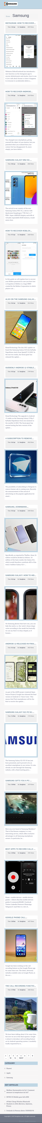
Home (8, 16)
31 (15, 1058)
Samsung (9, 1077)
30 (10, 1058)
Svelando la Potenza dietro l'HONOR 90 (20, 1110)
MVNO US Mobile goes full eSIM (17, 1097)
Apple (8, 1073)
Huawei (9, 1068)
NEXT (21, 1058)
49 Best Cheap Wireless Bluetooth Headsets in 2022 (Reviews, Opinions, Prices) (19, 1103)
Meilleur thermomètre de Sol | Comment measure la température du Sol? (20, 1091)
